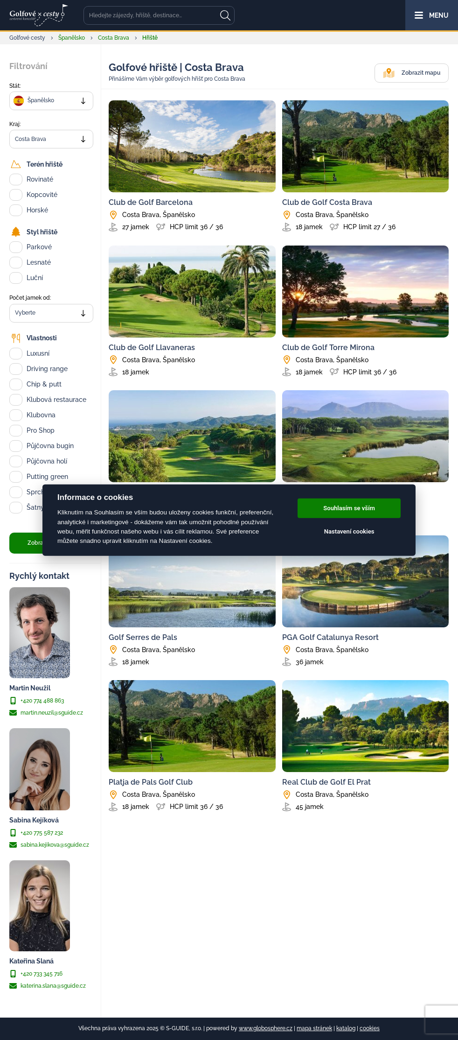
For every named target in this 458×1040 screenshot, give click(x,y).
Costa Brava (113, 38)
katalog (345, 1028)
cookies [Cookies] (370, 1028)
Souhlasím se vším (349, 508)
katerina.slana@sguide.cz (47, 986)
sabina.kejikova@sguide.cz (49, 845)
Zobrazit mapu (411, 73)
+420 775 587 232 (36, 832)
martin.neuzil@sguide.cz (46, 713)
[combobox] (51, 100)
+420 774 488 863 (36, 700)
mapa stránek (314, 1028)
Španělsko (71, 38)
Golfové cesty (27, 38)
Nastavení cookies (349, 531)
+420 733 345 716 (35, 973)
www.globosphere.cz (265, 1028)
